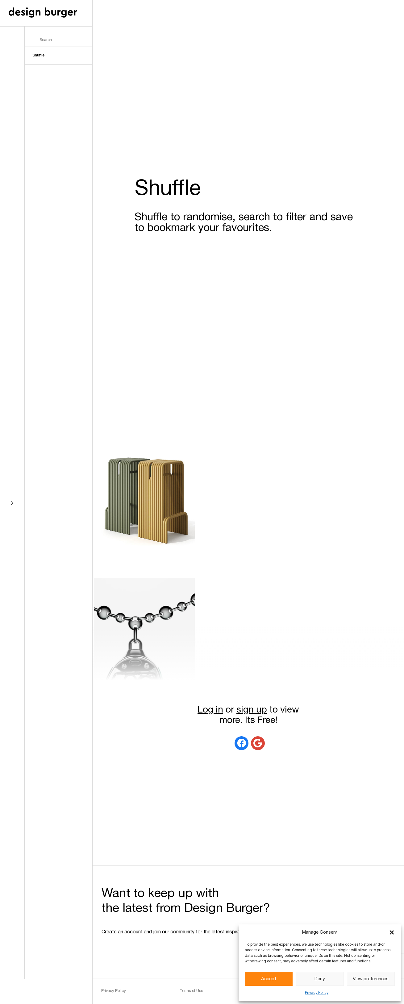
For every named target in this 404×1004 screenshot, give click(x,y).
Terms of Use (191, 991)
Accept (268, 979)
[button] (392, 932)
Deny (319, 979)
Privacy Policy (316, 992)
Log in (210, 710)
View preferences (371, 979)
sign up (251, 710)
